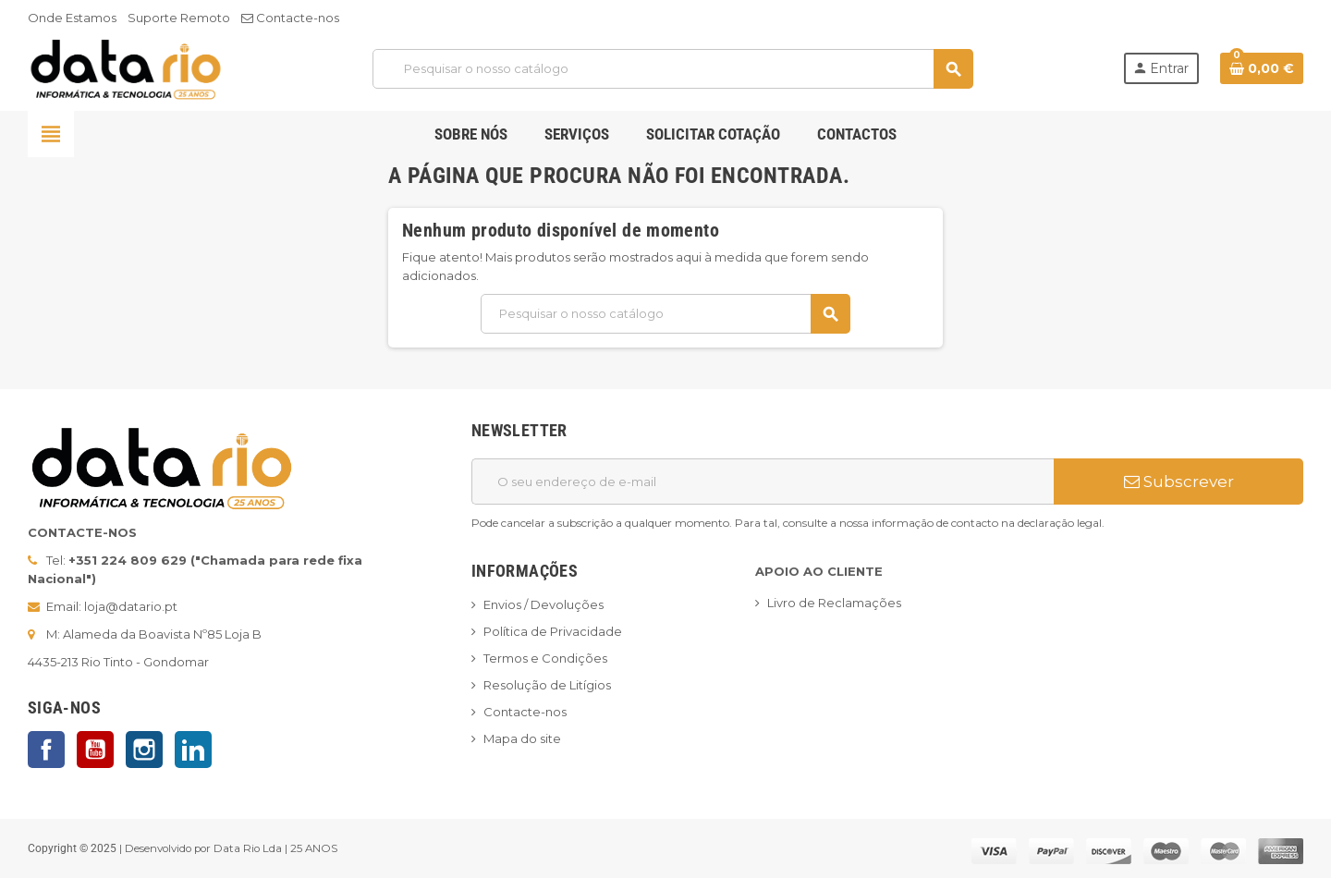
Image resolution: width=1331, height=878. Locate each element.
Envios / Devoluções (543, 604)
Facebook (46, 749)
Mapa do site (522, 738)
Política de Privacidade (552, 631)
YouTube (95, 749)
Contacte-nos (290, 17)
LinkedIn (193, 749)
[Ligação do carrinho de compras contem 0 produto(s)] (1261, 68)
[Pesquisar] (672, 69)
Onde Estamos (72, 17)
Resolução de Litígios (547, 684)
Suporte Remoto (179, 17)
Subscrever (1179, 481)
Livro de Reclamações (834, 602)
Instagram (144, 749)
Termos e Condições (545, 658)
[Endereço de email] (762, 481)
